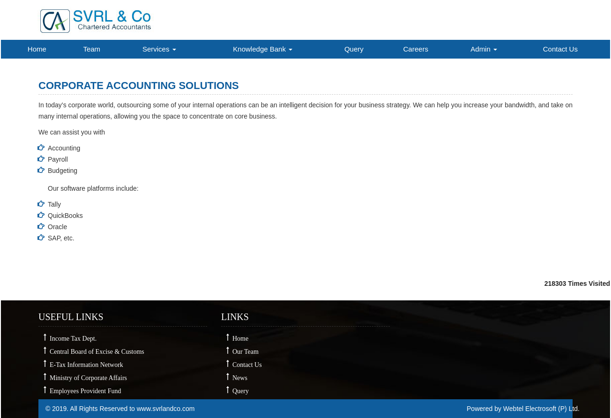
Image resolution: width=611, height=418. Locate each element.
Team (91, 49)
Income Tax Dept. (73, 338)
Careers (415, 49)
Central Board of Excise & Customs (97, 351)
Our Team (245, 351)
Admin (483, 49)
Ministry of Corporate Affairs (88, 377)
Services (159, 49)
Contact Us (560, 49)
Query (354, 49)
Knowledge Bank (262, 49)
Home (37, 49)
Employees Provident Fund (85, 391)
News (239, 377)
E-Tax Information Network (86, 364)
